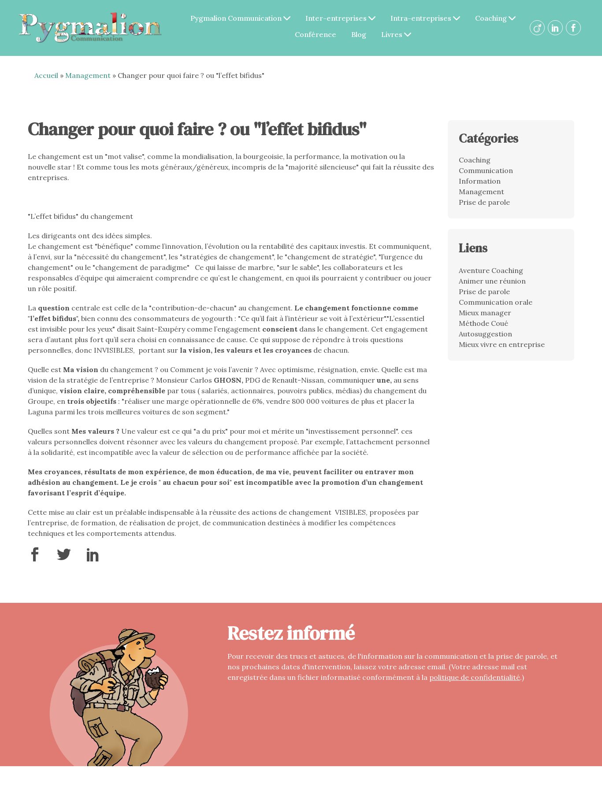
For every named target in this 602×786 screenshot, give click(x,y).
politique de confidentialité (474, 677)
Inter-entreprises (341, 18)
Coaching (496, 18)
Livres (397, 34)
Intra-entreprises (426, 18)
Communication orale (495, 302)
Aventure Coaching (491, 270)
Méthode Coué (483, 323)
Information (480, 181)
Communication (486, 170)
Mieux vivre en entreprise (502, 344)
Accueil (46, 75)
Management (88, 75)
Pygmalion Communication (241, 18)
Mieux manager (485, 312)
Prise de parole (484, 202)
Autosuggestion (485, 333)
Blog (359, 34)
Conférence (316, 34)
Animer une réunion (492, 281)
